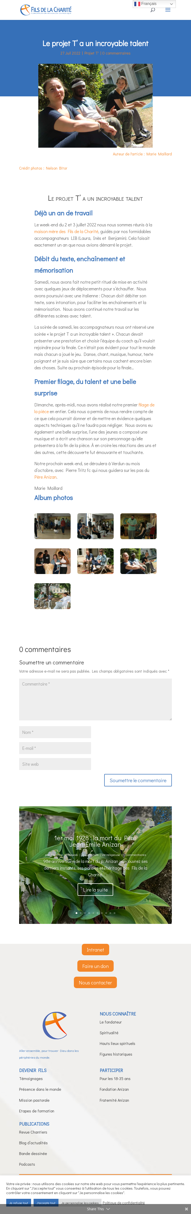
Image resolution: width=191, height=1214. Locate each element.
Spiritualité (109, 1032)
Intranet (95, 949)
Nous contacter (95, 982)
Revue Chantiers (33, 1132)
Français (145, 4)
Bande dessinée (33, 1153)
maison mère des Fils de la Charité (66, 231)
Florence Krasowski (64, 863)
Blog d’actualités (33, 1142)
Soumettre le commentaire (138, 780)
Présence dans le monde (40, 1089)
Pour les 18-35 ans (115, 1078)
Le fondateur (111, 1021)
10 (114, 913)
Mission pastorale (34, 1100)
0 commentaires (116, 53)
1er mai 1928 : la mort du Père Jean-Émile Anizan (95, 849)
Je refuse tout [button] (18, 1203)
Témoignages (31, 1078)
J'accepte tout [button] (46, 1203)
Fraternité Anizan (114, 1100)
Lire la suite (95, 898)
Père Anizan (45, 477)
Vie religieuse (110, 863)
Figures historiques (116, 1054)
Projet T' (92, 53)
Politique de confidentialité (124, 1203)
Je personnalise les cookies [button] (79, 1203)
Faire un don (95, 966)
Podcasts (27, 1164)
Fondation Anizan (114, 1089)
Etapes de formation (36, 1110)
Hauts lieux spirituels (117, 1043)
